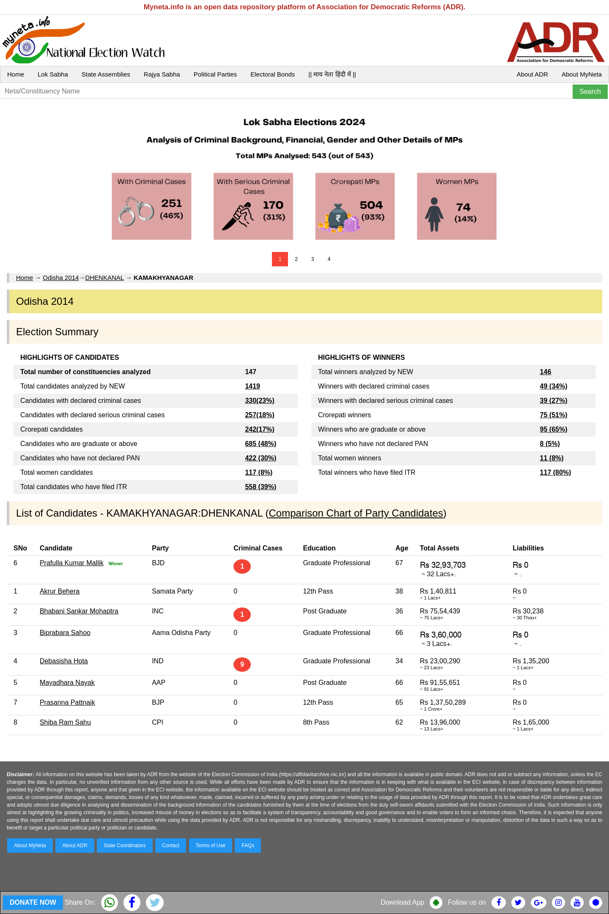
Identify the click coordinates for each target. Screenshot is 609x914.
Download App (402, 902)
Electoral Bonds (272, 74)
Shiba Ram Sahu (65, 722)
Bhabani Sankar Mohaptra (79, 611)
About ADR (532, 74)
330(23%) (259, 400)
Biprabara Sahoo (65, 632)
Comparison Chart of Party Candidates (356, 513)
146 (545, 371)
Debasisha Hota (64, 661)
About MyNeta (582, 74)
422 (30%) (260, 458)
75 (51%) (554, 415)
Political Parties (215, 74)
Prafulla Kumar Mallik (72, 562)
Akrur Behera (60, 591)
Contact (170, 845)
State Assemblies (106, 74)
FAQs (247, 845)
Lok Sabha (53, 74)
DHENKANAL (104, 277)
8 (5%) (550, 443)
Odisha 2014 (61, 277)
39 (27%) (554, 400)
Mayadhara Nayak (67, 682)
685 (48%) (260, 443)
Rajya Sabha (162, 74)
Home (15, 74)
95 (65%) (554, 429)
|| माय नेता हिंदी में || (332, 74)
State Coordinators (125, 845)
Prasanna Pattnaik (67, 702)
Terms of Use (211, 845)
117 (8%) (258, 472)
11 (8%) (552, 458)
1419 (252, 386)
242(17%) (259, 429)
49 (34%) (554, 386)
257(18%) (259, 415)
